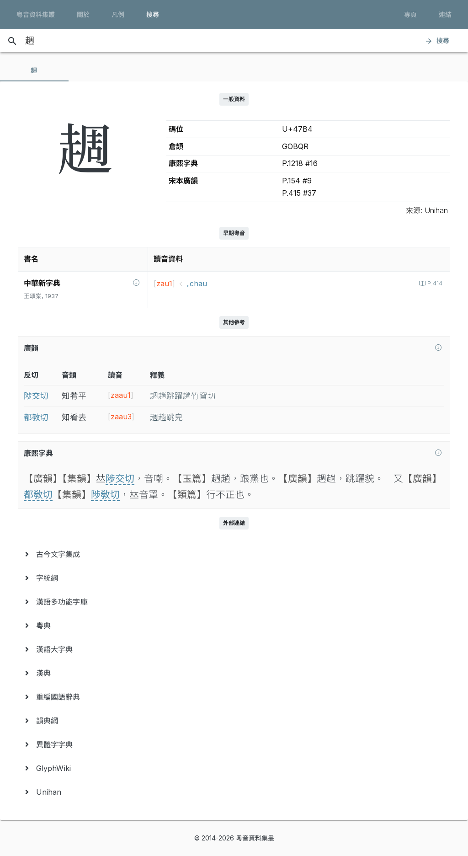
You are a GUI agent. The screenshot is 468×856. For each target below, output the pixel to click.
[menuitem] (234, 554)
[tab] (34, 70)
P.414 (433, 283)
